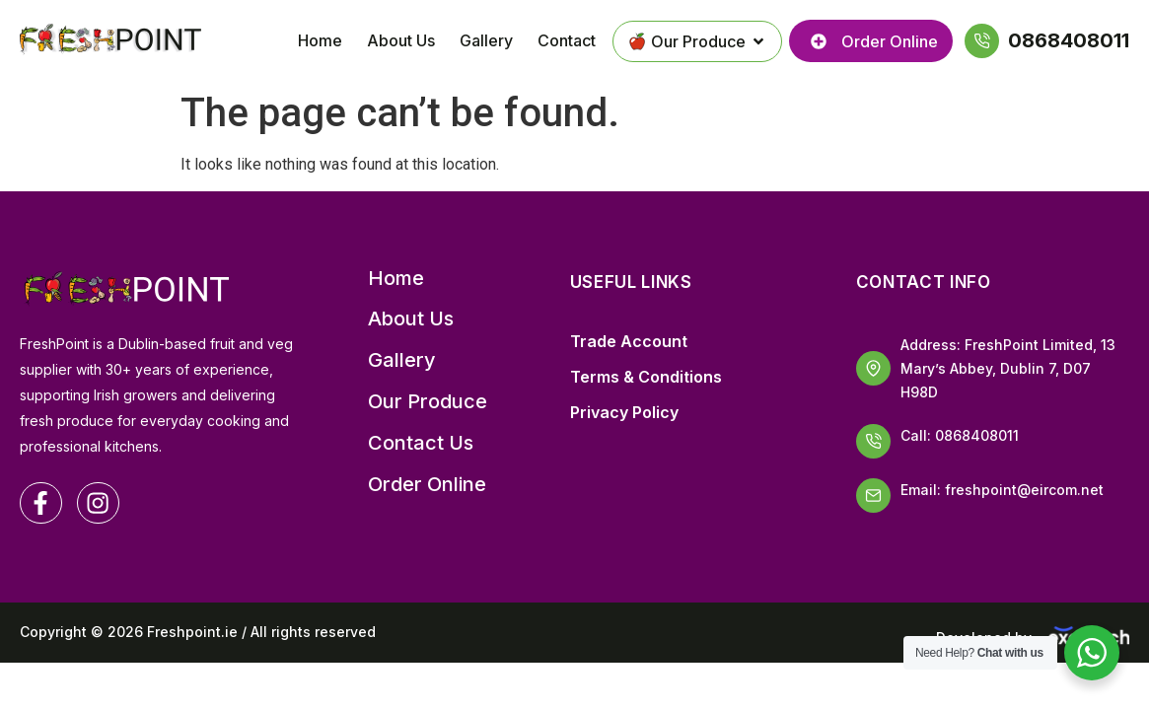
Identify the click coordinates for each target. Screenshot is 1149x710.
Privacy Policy (624, 412)
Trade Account (628, 341)
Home (320, 40)
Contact (567, 40)
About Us (401, 40)
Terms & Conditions (646, 377)
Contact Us (420, 443)
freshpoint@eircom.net (1024, 489)
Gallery (486, 40)
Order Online (427, 484)
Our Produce (427, 401)
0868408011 (977, 435)
